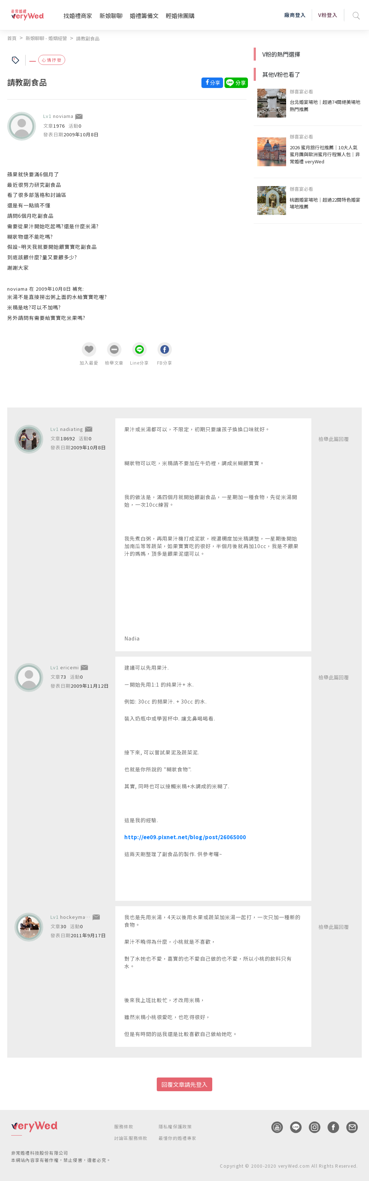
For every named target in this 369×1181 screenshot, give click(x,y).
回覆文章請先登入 (184, 1084)
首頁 (12, 38)
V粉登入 (328, 14)
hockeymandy (77, 916)
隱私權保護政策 (175, 1126)
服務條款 (123, 1126)
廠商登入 (295, 14)
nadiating (71, 429)
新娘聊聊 (111, 15)
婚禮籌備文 (144, 15)
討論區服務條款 (130, 1138)
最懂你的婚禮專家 (178, 1138)
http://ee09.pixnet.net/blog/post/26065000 (185, 837)
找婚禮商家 (77, 15)
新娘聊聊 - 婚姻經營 (46, 38)
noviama (63, 116)
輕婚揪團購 (180, 15)
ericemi (69, 667)
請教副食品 (87, 38)
